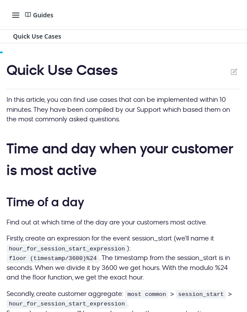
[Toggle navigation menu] (16, 14)
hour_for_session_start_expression (67, 249)
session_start (201, 294)
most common (146, 294)
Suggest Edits (234, 71)
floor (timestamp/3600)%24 (53, 258)
